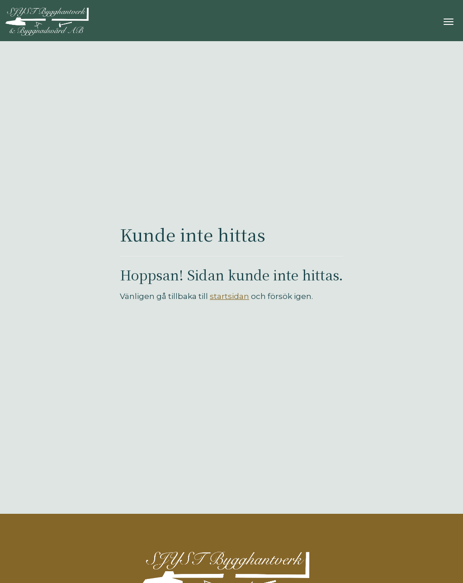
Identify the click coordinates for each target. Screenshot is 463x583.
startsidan (229, 296)
